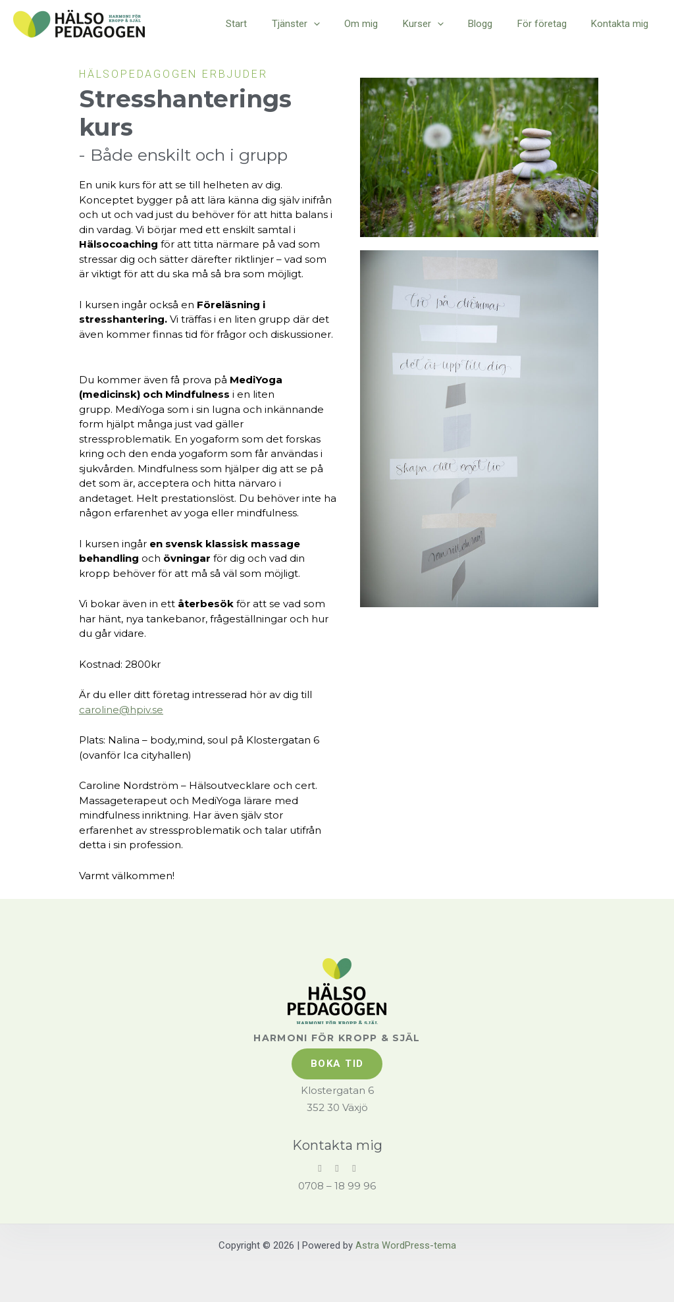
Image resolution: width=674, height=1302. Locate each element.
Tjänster (323, 24)
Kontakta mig (622, 24)
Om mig (383, 24)
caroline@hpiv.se (121, 709)
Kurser (440, 24)
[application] (340, 24)
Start (268, 24)
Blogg (492, 24)
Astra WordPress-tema (405, 1244)
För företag (549, 24)
